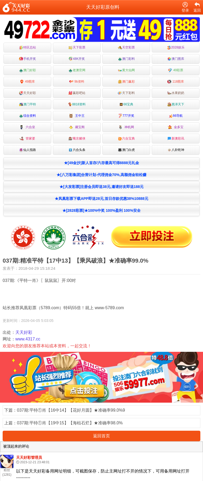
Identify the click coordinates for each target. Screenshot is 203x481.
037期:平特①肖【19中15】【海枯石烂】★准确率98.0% (70, 423)
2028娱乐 (175, 48)
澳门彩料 (126, 59)
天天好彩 (27, 93)
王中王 (77, 116)
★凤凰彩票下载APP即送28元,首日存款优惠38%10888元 (101, 198)
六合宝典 (126, 139)
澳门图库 (175, 59)
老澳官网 (76, 70)
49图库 (27, 82)
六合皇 (27, 127)
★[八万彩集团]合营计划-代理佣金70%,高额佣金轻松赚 (101, 175)
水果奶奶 (175, 93)
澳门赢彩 (126, 82)
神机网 (126, 127)
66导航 (176, 116)
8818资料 (77, 104)
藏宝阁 (77, 127)
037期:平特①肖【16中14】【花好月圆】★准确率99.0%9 (71, 410)
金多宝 (175, 127)
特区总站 (27, 48)
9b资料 (76, 82)
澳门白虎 (126, 150)
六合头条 (76, 150)
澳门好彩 (27, 70)
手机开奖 (27, 59)
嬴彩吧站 (76, 93)
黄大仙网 (126, 70)
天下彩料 (126, 93)
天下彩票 (76, 48)
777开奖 (126, 116)
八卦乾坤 (175, 150)
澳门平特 (27, 104)
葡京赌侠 (76, 139)
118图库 (175, 82)
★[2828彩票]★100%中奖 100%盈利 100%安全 (101, 210)
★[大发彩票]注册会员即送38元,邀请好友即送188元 (101, 187)
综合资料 (27, 116)
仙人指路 (27, 150)
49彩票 (175, 70)
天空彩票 (126, 48)
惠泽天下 (175, 104)
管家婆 (27, 139)
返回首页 (101, 436)
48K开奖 (77, 59)
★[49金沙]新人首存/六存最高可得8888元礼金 (101, 163)
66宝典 (126, 104)
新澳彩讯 (175, 139)
